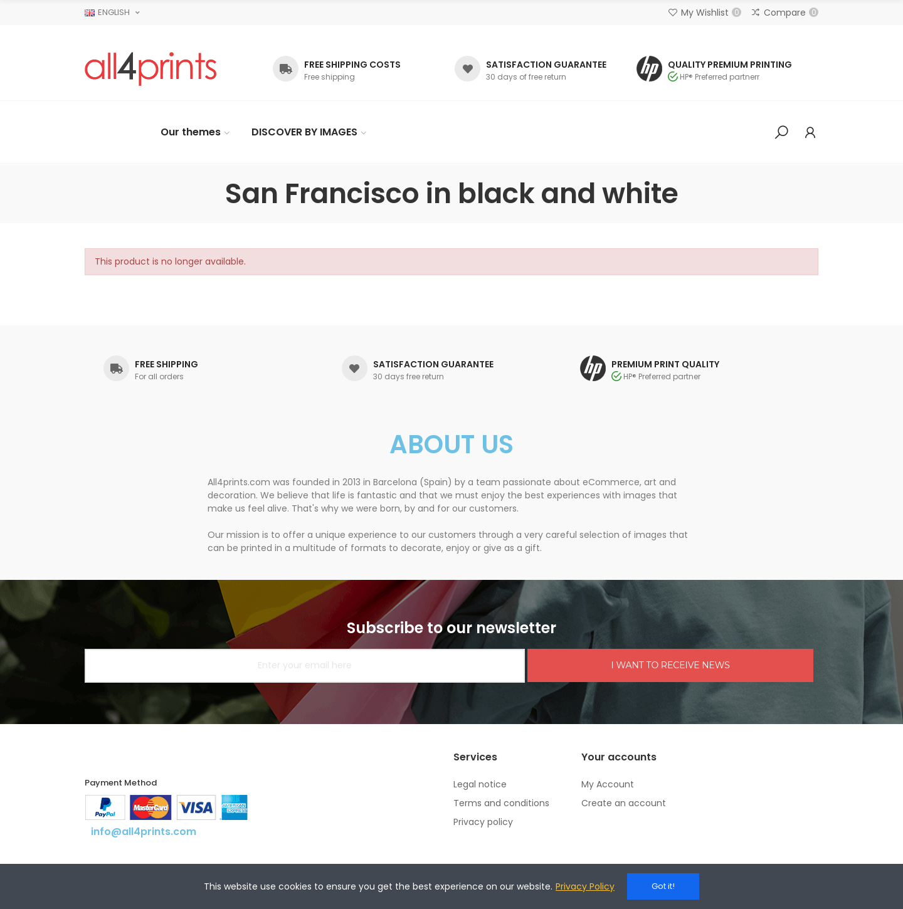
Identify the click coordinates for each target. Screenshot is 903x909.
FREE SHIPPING (166, 364)
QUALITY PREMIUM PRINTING (730, 64)
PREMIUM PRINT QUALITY (665, 364)
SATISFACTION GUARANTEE (546, 64)
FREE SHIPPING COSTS (352, 64)
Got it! (663, 886)
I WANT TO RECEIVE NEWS (670, 665)
